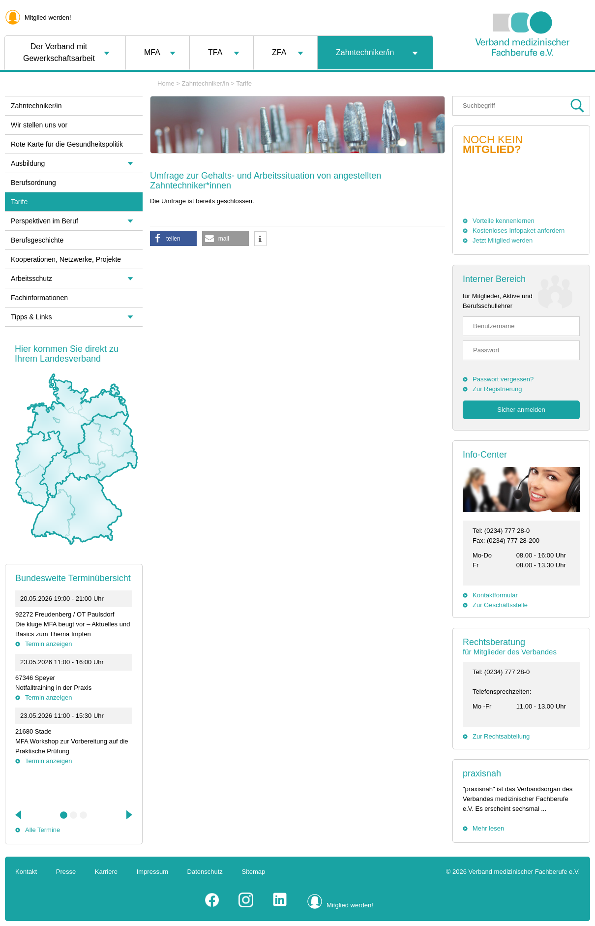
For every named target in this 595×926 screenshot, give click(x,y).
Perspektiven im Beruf (44, 221)
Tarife (244, 83)
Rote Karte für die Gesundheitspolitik (67, 144)
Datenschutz (205, 871)
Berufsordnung (33, 182)
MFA (152, 52)
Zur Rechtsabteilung (501, 736)
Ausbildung (28, 163)
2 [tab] (74, 815)
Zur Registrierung (497, 389)
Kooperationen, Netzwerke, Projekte (66, 259)
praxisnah (482, 773)
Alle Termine (42, 829)
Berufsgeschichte (37, 240)
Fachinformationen (39, 298)
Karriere (106, 871)
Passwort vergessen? (503, 379)
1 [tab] (64, 815)
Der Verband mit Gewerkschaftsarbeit (59, 52)
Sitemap (254, 871)
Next (128, 815)
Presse (66, 871)
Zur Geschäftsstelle (500, 605)
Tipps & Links (31, 317)
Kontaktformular (495, 595)
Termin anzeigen (48, 644)
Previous (19, 815)
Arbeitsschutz (31, 278)
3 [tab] (84, 815)
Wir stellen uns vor (39, 125)
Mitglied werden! (48, 17)
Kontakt (26, 871)
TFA (215, 52)
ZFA (279, 52)
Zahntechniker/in (365, 52)
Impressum (152, 871)
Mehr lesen (488, 828)
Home (166, 83)
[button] (173, 238)
